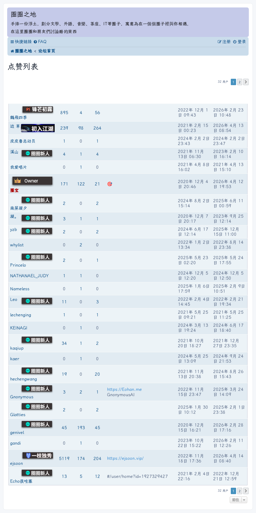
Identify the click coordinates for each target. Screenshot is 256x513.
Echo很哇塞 (21, 481)
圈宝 (14, 190)
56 (97, 112)
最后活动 (221, 95)
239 (64, 128)
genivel (17, 432)
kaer (14, 358)
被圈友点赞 (98, 95)
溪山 (14, 151)
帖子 (65, 95)
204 (97, 458)
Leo (13, 299)
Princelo (18, 265)
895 (64, 112)
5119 (64, 458)
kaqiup (17, 348)
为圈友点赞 (81, 95)
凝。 (14, 216)
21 (97, 184)
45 (64, 427)
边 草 (15, 126)
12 (97, 476)
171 (64, 184)
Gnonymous (21, 396)
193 (81, 427)
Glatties (17, 414)
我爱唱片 (18, 167)
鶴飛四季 (18, 117)
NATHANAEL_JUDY (29, 275)
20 (97, 374)
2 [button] (240, 82)
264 (97, 128)
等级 (52, 95)
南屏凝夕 (18, 208)
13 (64, 476)
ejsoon (16, 463)
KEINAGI (18, 327)
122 (81, 184)
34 (64, 343)
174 (81, 458)
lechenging (20, 314)
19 (64, 374)
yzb (13, 229)
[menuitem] (39, 42)
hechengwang (23, 379)
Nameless (19, 288)
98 (81, 128)
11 (64, 301)
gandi (15, 443)
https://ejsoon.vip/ (125, 458)
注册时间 (185, 95)
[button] (246, 82)
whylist (17, 244)
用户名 (16, 95)
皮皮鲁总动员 (23, 141)
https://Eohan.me (124, 389)
